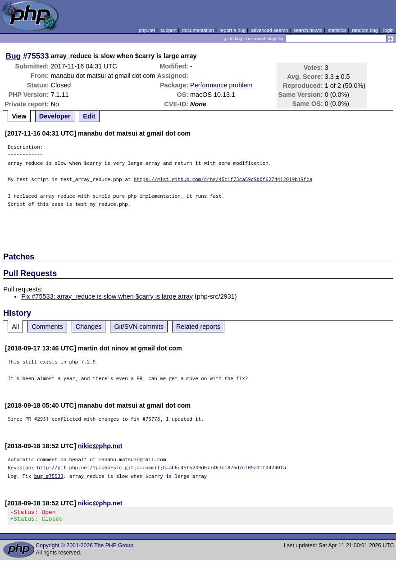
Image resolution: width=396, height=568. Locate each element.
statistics (337, 30)
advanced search (269, 30)
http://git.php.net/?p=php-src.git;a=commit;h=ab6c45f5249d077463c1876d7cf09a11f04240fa (161, 467)
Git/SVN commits (139, 326)
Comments (47, 326)
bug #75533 (49, 476)
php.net (147, 30)
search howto (307, 30)
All (15, 326)
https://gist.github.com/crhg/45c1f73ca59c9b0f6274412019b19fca (223, 179)
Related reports (198, 326)
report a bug (232, 30)
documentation (198, 30)
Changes (89, 326)
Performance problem (221, 85)
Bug (13, 55)
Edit (89, 116)
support (168, 30)
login (388, 30)
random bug (365, 30)
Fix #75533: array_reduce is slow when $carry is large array (107, 296)
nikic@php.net (100, 446)
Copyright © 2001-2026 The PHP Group (84, 548)
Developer (55, 116)
